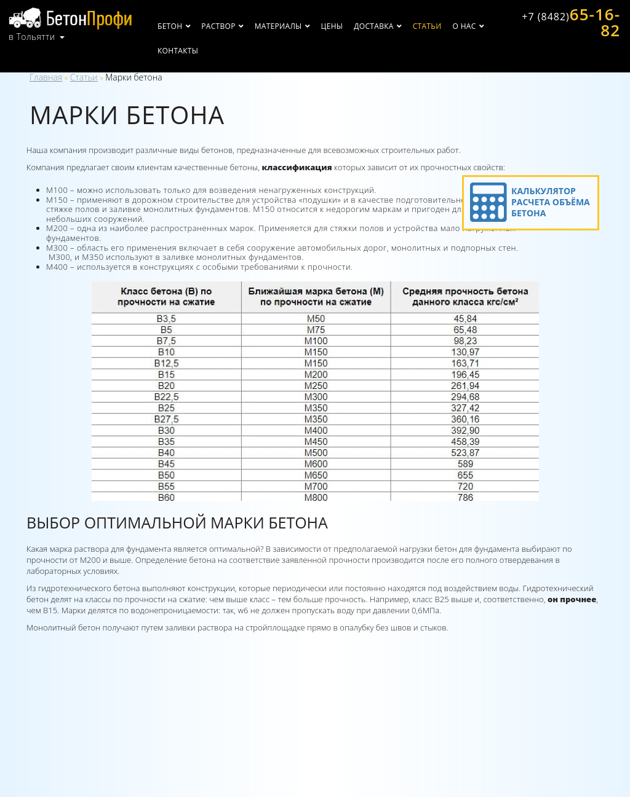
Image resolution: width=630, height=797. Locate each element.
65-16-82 (571, 22)
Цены (332, 26)
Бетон (170, 26)
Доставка (373, 26)
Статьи (427, 26)
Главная (46, 77)
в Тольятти (32, 36)
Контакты (178, 50)
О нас (464, 26)
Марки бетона (133, 77)
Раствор (218, 26)
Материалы (278, 26)
